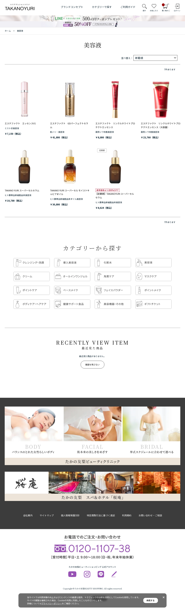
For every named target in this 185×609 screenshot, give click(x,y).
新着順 (139, 58)
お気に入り (154, 10)
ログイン (177, 10)
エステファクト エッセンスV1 (20, 123)
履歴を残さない (92, 362)
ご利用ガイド (127, 7)
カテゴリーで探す (102, 7)
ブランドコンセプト (72, 7)
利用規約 (126, 513)
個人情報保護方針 (70, 513)
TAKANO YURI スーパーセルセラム (22, 190)
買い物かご (166, 8)
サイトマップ (47, 513)
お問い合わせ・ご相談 (150, 513)
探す (144, 10)
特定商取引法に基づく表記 (101, 513)
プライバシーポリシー (51, 603)
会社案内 (27, 513)
